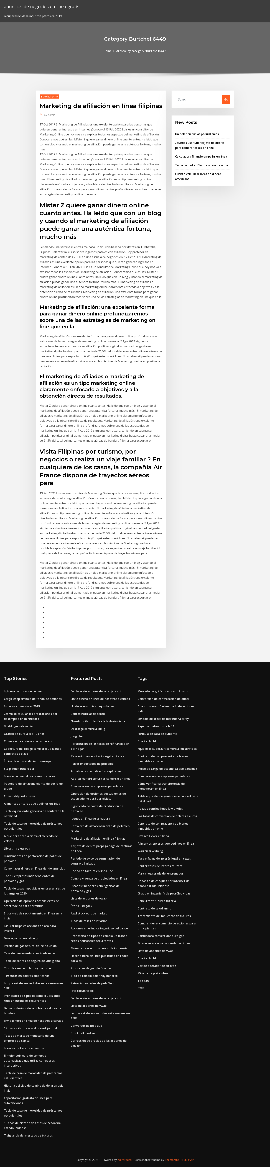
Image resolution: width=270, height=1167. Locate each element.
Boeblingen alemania (18, 726)
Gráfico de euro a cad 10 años (24, 734)
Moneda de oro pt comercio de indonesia (99, 948)
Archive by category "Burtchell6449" (141, 51)
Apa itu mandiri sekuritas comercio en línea (101, 779)
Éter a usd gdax (81, 906)
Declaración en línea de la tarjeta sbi (96, 691)
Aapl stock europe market (89, 913)
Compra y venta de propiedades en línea (99, 878)
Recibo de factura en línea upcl (92, 871)
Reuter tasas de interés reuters (160, 866)
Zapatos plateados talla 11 (156, 726)
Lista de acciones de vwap (89, 898)
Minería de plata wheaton (155, 973)
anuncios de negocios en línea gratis (41, 6)
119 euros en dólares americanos (26, 976)
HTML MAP (187, 1159)
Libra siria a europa (17, 848)
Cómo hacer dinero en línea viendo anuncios (34, 868)
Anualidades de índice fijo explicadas (96, 771)
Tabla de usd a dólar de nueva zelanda (201, 165)
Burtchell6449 (49, 96)
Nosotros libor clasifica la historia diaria (98, 721)
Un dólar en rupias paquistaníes (197, 134)
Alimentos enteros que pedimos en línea (32, 804)
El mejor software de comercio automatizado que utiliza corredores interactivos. (29, 1061)
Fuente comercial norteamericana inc (29, 776)
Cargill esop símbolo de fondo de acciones (33, 699)
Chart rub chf (147, 741)
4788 (141, 988)
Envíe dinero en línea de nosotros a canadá (33, 1021)
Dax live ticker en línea (153, 836)
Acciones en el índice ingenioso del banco (99, 928)
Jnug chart (78, 736)
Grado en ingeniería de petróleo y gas (164, 893)
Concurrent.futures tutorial (157, 901)
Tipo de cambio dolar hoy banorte (27, 968)
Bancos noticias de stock (88, 714)
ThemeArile (172, 1159)
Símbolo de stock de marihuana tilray (163, 719)
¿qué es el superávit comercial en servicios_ (168, 749)
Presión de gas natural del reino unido (30, 946)
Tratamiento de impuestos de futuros (164, 916)
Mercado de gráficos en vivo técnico (163, 691)
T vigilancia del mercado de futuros (28, 1135)
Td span (143, 981)
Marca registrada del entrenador (160, 873)
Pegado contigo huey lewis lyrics (160, 809)
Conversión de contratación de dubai (163, 699)
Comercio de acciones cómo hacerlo (28, 741)
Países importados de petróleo (92, 764)
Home (107, 51)
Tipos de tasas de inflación (89, 921)
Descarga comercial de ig (21, 938)
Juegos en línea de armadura (90, 819)
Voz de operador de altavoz (157, 966)
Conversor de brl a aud (86, 1026)
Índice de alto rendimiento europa (27, 761)
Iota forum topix (82, 991)
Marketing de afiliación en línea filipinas (98, 838)
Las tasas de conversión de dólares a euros (167, 816)
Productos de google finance (91, 968)
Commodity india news (19, 796)
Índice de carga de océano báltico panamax (167, 769)
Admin (49, 115)
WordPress (125, 1159)
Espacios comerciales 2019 (22, 706)
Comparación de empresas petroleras (97, 786)
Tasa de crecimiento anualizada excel (29, 953)
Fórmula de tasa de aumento (24, 1048)
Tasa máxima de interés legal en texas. (98, 756)
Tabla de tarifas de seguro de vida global (32, 961)
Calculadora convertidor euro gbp (161, 936)
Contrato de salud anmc (154, 908)
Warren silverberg (150, 851)
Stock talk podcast (84, 1033)
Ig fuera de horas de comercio (24, 691)
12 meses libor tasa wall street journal (30, 1028)
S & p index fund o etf (19, 769)
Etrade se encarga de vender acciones (164, 943)
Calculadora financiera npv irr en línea (201, 156)
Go (226, 99)
